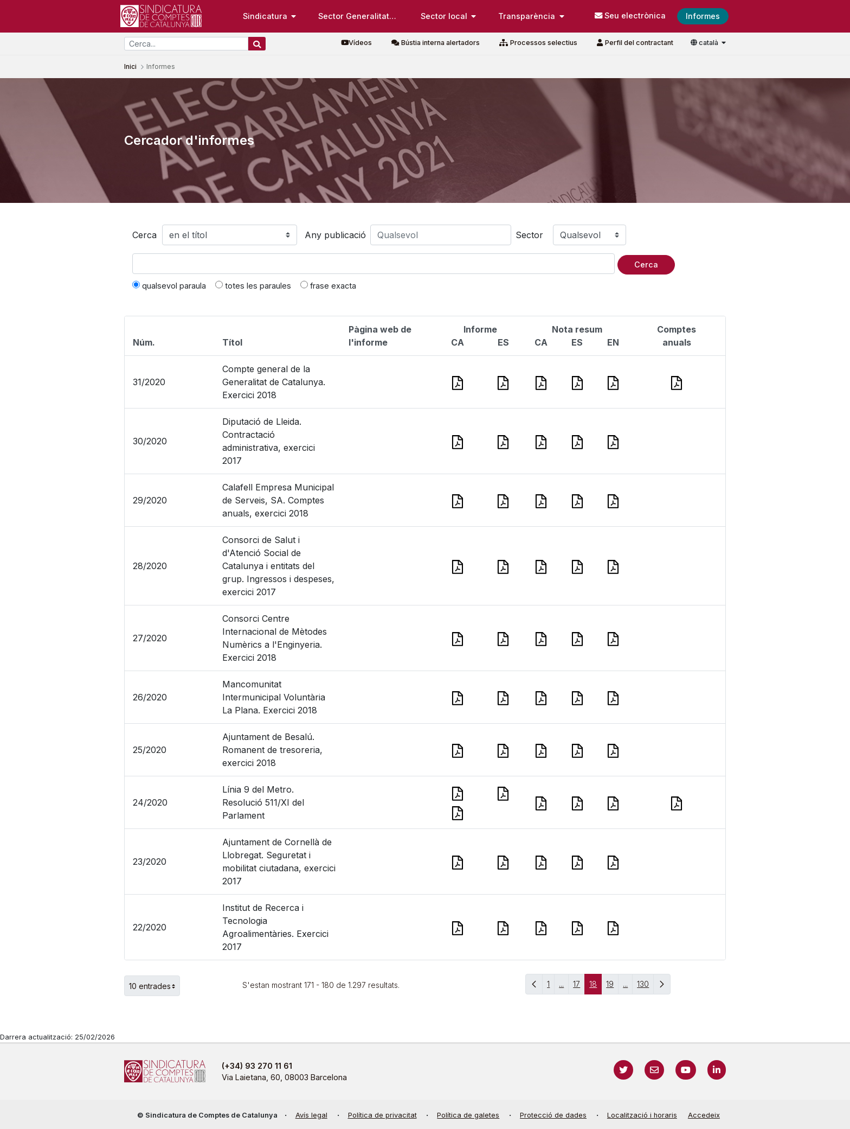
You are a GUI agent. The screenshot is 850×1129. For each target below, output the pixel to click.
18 (595, 986)
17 (579, 986)
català (705, 43)
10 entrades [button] (154, 985)
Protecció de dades (553, 1115)
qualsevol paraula (169, 285)
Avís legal (311, 1115)
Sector (529, 234)
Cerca (144, 234)
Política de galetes (468, 1115)
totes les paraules (253, 285)
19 (612, 986)
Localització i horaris (642, 1115)
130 (645, 986)
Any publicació (335, 234)
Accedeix (704, 1115)
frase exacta (328, 285)
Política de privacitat (382, 1115)
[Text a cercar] (373, 263)
